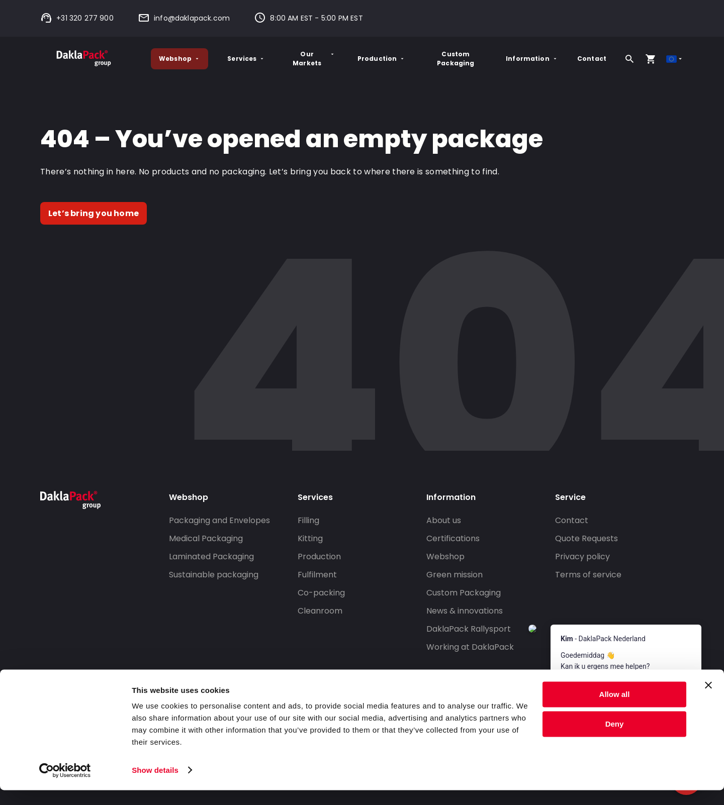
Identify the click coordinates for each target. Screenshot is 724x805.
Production (381, 58)
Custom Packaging (455, 58)
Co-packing (321, 592)
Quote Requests (586, 538)
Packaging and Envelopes (219, 520)
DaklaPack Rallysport (468, 629)
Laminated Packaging (211, 556)
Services (246, 58)
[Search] (629, 58)
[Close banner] (708, 700)
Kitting (310, 538)
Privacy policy (582, 556)
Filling (308, 520)
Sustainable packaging (213, 574)
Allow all (614, 710)
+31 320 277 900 (77, 18)
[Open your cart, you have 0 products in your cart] (650, 58)
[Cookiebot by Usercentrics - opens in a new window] (65, 785)
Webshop (179, 58)
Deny (614, 739)
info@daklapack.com (184, 18)
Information (532, 58)
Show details (155, 785)
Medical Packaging (206, 538)
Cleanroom (320, 611)
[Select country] (675, 59)
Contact (591, 58)
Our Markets (314, 58)
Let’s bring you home (93, 213)
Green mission (454, 574)
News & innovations (464, 611)
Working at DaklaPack (470, 647)
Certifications (453, 538)
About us (443, 520)
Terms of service (588, 574)
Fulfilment (317, 574)
